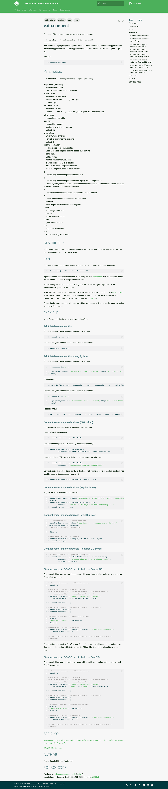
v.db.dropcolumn (116, 740)
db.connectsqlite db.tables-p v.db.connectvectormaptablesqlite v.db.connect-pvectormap (85, 502)
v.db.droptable (88, 740)
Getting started (20, 10)
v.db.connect (117, 292)
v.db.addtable (75, 740)
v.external (48, 743)
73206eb (95, 777)
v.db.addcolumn (101, 740)
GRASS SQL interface (53, 748)
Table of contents (135, 20)
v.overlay (92, 298)
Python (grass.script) (67, 40)
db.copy (57, 740)
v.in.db (107, 644)
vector (77, 20)
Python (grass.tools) (85, 40)
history (79, 774)
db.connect (97, 277)
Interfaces (33, 10)
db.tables (65, 740)
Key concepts (44, 10)
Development (65, 10)
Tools (55, 10)
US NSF (48, 786)
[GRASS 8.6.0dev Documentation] (18, 3)
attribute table (50, 20)
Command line (51, 40)
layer (69, 20)
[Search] (110, 3)
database (61, 20)
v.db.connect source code (65, 774)
